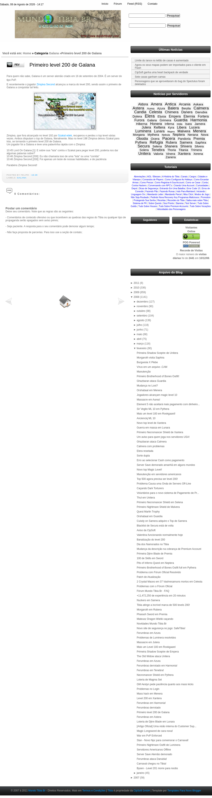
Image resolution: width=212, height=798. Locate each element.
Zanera (171, 157)
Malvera (183, 131)
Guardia (181, 120)
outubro (141, 310)
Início (105, 3)
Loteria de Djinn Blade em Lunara (156, 721)
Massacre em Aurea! (148, 399)
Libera (181, 127)
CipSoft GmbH (142, 790)
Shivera (186, 146)
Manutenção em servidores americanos (159, 474)
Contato (152, 3)
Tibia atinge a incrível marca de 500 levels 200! (163, 604)
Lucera (194, 127)
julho (140, 324)
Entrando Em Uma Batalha (172, 188)
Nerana (193, 134)
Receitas (162, 200)
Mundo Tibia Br (36, 790)
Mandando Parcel (173, 194)
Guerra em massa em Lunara (153, 427)
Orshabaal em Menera (149, 390)
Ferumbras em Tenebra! (150, 670)
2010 (137, 287)
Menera (199, 131)
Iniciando (201, 191)
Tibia (110, 790)
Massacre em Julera (148, 642)
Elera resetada (145, 450)
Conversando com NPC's (160, 185)
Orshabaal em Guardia (149, 516)
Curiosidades (202, 185)
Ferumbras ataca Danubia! (152, 758)
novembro (143, 306)
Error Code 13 (193, 188)
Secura (144, 146)
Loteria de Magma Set (149, 679)
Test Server (190, 203)
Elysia (162, 116)
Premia (199, 139)
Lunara (159, 131)
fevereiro (142, 348)
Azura (161, 108)
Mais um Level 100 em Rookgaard (156, 646)
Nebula (166, 134)
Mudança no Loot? (147, 385)
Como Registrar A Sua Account (169, 182)
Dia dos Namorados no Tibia (153, 544)
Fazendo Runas (167, 191)
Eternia (189, 116)
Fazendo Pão (151, 191)
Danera (186, 112)
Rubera (171, 142)
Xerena (198, 153)
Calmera (201, 108)
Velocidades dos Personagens (171, 209)
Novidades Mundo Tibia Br (152, 623)
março (141, 343)
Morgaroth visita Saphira (150, 357)
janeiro (141, 772)
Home (27, 53)
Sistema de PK (140, 203)
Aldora (143, 104)
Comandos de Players (152, 179)
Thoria (171, 150)
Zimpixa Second (45, 84)
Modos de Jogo (202, 194)
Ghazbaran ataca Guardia (151, 380)
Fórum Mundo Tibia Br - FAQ (153, 590)
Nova (204, 134)
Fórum (118, 3)
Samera (186, 142)
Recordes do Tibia (176, 200)
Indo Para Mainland (185, 191)
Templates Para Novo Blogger (184, 790)
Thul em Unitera (146, 497)
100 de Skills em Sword (150, 558)
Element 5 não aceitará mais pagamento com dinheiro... (168, 404)
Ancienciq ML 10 (146, 418)
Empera (175, 116)
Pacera (168, 138)
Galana (54, 53)
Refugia (156, 142)
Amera (156, 104)
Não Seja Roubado (140, 197)
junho (140, 329)
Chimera (172, 112)
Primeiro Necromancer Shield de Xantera (160, 432)
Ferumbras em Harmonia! (151, 702)
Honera (156, 124)
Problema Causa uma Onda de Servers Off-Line (164, 483)
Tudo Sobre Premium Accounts (173, 206)
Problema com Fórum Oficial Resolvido (159, 572)
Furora (139, 120)
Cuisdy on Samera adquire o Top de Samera (162, 520)
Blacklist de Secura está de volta (155, 525)
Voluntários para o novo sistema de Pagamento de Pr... (168, 492)
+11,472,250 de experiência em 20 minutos (161, 595)
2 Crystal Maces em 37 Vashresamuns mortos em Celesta (169, 581)
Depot (134, 188)
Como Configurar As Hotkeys (178, 179)
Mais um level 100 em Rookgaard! (156, 413)
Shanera (171, 146)
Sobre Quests (155, 203)
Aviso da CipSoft (146, 530)
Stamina (180, 203)
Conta (205, 182)
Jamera (200, 124)
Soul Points (168, 203)
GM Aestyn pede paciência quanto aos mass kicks (165, 684)
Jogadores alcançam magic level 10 (157, 394)
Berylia (186, 108)
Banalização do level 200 (151, 539)
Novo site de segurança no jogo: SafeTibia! (161, 628)
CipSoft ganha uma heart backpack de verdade (161, 72)
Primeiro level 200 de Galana (62, 65)
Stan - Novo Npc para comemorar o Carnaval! (162, 740)
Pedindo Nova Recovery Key (164, 197)
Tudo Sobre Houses (147, 206)
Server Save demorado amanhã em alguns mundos (166, 464)
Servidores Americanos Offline (154, 749)
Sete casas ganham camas (150, 76)
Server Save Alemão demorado (154, 754)
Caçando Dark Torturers (150, 488)
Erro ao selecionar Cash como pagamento (160, 460)
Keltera (159, 127)
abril (139, 338)
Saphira (200, 142)
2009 (137, 292)
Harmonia (198, 120)
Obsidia (142, 138)
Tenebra (158, 150)
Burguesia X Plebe (147, 362)
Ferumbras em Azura (148, 632)
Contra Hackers (139, 185)
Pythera (141, 142)
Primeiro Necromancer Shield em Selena (160, 502)
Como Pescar (146, 182)
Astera (138, 108)
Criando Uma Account (184, 185)
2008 (137, 296)
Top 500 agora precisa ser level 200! (157, 478)
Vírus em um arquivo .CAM (152, 366)
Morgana (139, 134)
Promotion (206, 197)
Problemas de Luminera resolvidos (156, 637)
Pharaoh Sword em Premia (152, 614)
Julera (146, 127)
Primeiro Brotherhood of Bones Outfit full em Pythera (166, 567)
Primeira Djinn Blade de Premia (154, 553)
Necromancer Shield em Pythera (155, 674)
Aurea (150, 108)
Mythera (153, 134)
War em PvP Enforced (149, 735)
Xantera (184, 154)
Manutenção (144, 371)
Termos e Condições (93, 790)
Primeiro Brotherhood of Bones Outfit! (158, 376)
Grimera (165, 120)
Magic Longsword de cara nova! (155, 730)
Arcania (184, 104)
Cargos (192, 176)
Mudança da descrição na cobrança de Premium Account (169, 548)
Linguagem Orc (138, 194)
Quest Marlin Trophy (148, 511)
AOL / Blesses (153, 176)
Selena (157, 146)
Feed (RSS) (134, 3)
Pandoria (184, 138)
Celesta (155, 112)
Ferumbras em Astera (149, 716)
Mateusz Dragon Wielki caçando (155, 618)
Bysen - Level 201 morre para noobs (157, 768)
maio (140, 334)
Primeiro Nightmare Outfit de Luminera (158, 744)
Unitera (144, 153)
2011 (137, 282)
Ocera (155, 138)
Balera (173, 108)
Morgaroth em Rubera (149, 609)
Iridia (179, 124)
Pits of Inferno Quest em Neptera (155, 562)
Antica (170, 104)
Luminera (143, 131)
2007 (137, 777)
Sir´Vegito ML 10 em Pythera (153, 408)
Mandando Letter (155, 194)
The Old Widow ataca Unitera (153, 656)
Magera (171, 131)
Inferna (169, 124)
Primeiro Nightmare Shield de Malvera (158, 506)
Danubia (201, 112)
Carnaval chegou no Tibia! (151, 763)
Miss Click (188, 194)
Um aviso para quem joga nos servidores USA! (163, 436)
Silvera (199, 146)
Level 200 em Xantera (149, 698)
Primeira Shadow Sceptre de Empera (158, 651)
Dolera (137, 116)
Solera (144, 150)
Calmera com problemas (151, 446)
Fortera (203, 116)
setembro (142, 315)
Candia (140, 112)
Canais (184, 176)
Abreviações (140, 176)
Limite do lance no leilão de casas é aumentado (162, 60)
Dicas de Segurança (148, 188)
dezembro (143, 301)
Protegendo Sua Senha (145, 200)
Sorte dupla (143, 455)
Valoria (158, 153)
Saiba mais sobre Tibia (197, 200)
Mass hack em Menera (149, 693)
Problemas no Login (148, 688)
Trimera (196, 150)
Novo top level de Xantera (151, 422)
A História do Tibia (170, 176)
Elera (150, 116)
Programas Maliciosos (188, 197)
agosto (141, 320)
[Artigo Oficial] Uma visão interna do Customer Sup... (166, 726)
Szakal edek (65, 135)
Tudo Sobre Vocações (200, 206)
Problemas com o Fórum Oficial (154, 586)
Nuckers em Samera (148, 600)
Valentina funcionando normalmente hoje (160, 534)
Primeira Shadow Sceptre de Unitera (157, 352)
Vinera (170, 153)
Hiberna (141, 124)
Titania (183, 150)
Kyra (171, 127)
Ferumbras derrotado (149, 707)
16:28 (34, 175)
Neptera (179, 134)
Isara (188, 124)
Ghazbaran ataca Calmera (152, 441)
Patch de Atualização (148, 576)
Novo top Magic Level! (149, 469)
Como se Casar (193, 182)
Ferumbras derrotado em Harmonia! (157, 665)
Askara (198, 104)
